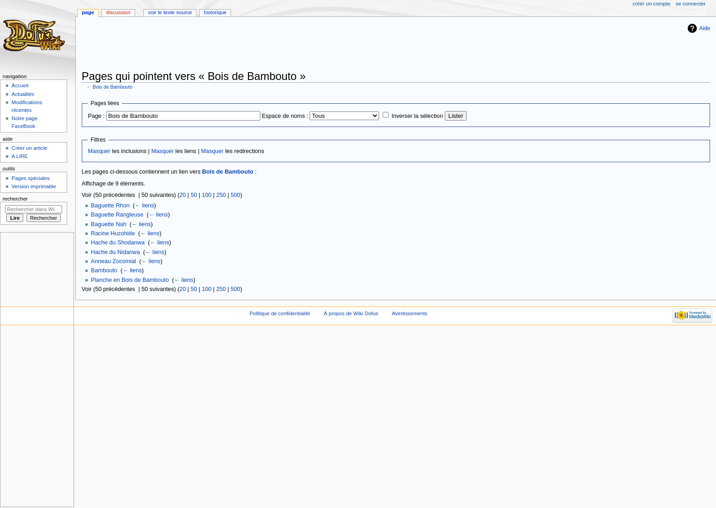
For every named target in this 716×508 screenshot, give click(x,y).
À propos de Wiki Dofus (351, 313)
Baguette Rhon (110, 205)
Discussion (118, 12)
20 (182, 195)
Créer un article (29, 148)
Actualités (22, 94)
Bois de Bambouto (112, 87)
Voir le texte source (170, 12)
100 (206, 195)
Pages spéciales (30, 178)
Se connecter (691, 3)
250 (221, 195)
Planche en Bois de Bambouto (130, 280)
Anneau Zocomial (113, 261)
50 (193, 195)
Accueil (19, 85)
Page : (96, 116)
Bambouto (104, 270)
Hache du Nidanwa (115, 252)
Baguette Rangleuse (117, 215)
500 (235, 195)
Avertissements (409, 313)
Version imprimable (33, 186)
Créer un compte (651, 3)
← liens (144, 205)
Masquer (99, 151)
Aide (704, 28)
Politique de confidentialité (279, 313)
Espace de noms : (285, 116)
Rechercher (15, 198)
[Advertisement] (248, 44)
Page (88, 12)
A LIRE (19, 156)
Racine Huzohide (113, 233)
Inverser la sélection (417, 116)
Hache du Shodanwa (118, 242)
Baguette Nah (108, 224)
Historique (215, 12)
